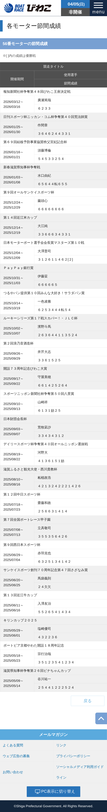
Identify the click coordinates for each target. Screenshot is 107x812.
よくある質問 (13, 745)
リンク (61, 745)
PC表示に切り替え (58, 791)
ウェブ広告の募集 (16, 756)
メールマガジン (53, 734)
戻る (88, 701)
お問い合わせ (13, 772)
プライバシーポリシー (73, 756)
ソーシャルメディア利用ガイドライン (80, 772)
